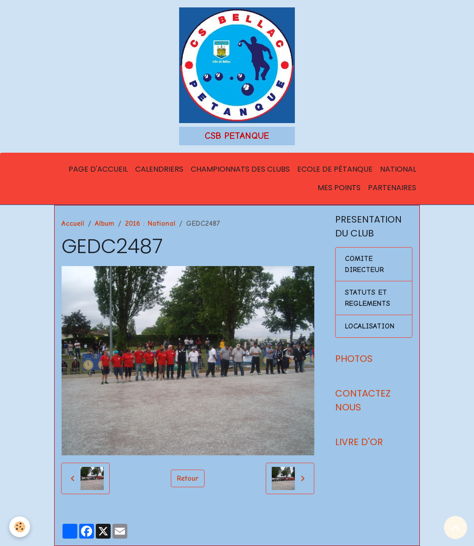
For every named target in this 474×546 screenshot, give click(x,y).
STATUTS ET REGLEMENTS (367, 298)
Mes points (339, 187)
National (398, 169)
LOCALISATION (369, 326)
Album (104, 223)
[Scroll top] (455, 527)
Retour (188, 478)
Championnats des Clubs (240, 169)
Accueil (73, 223)
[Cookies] (19, 526)
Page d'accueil (98, 169)
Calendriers (159, 169)
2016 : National (150, 223)
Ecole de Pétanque (335, 169)
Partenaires (392, 187)
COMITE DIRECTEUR (364, 264)
